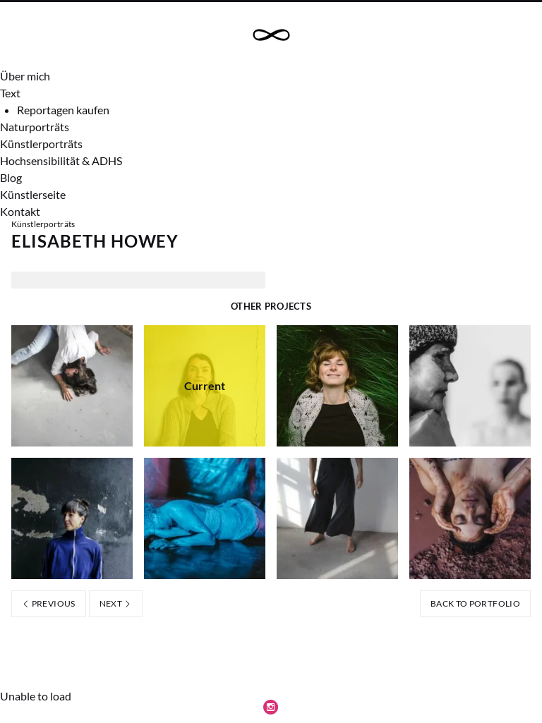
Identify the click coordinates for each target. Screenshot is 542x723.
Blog (11, 177)
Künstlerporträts (41, 143)
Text (10, 92)
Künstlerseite (33, 194)
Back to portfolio (475, 603)
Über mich (25, 76)
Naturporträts (34, 126)
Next (116, 603)
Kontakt (20, 211)
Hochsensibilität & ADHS (61, 160)
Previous (49, 603)
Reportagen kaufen (63, 109)
